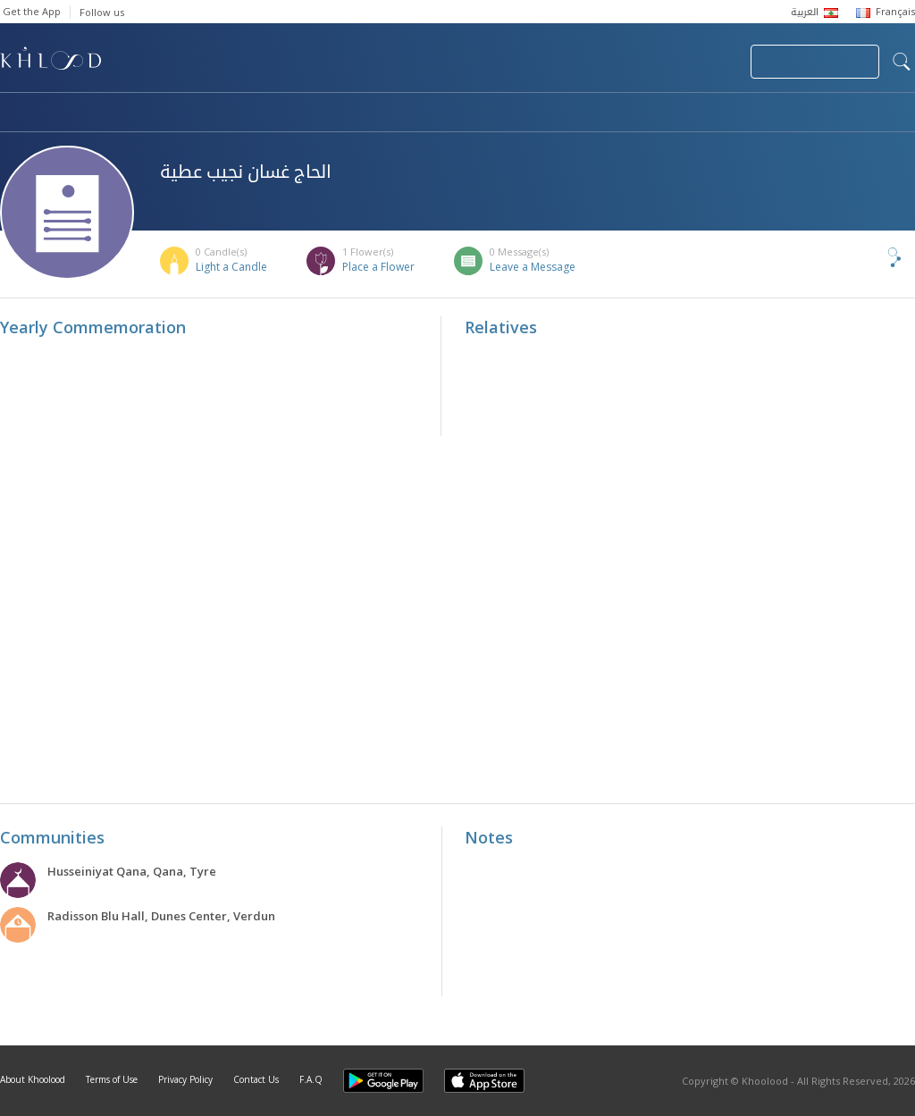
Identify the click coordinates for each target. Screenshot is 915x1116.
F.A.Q (311, 1079)
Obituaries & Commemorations (180, 113)
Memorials (491, 113)
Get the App (32, 11)
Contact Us (256, 1079)
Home (16, 113)
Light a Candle (231, 266)
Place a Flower (378, 266)
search (902, 62)
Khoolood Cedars (862, 113)
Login (706, 62)
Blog (739, 113)
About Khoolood (32, 1079)
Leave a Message (532, 266)
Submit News (617, 62)
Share (865, 257)
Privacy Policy (185, 1079)
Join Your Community (815, 62)
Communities (363, 113)
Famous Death (623, 113)
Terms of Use (112, 1079)
